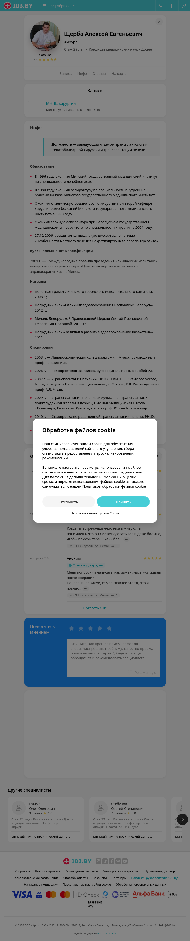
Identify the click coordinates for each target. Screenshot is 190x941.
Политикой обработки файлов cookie (114, 486)
